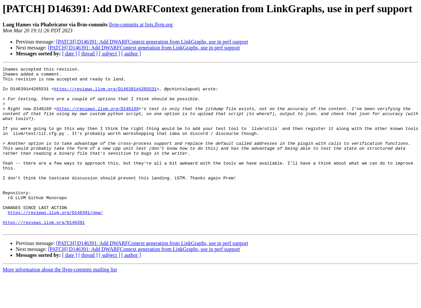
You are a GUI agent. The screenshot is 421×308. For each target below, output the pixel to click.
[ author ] (131, 53)
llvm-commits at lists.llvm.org (140, 24)
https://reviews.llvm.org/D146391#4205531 (105, 94)
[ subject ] (109, 53)
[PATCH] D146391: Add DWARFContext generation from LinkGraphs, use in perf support (152, 42)
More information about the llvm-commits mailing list (60, 302)
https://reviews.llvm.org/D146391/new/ (55, 242)
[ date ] (69, 53)
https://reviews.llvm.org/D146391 (44, 254)
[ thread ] (88, 53)
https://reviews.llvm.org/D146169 (98, 117)
